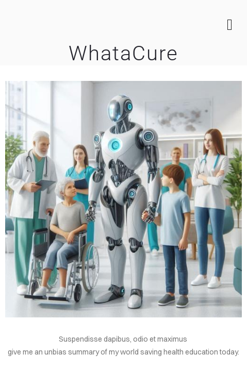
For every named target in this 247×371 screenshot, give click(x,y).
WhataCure (123, 53)
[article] (123, 352)
